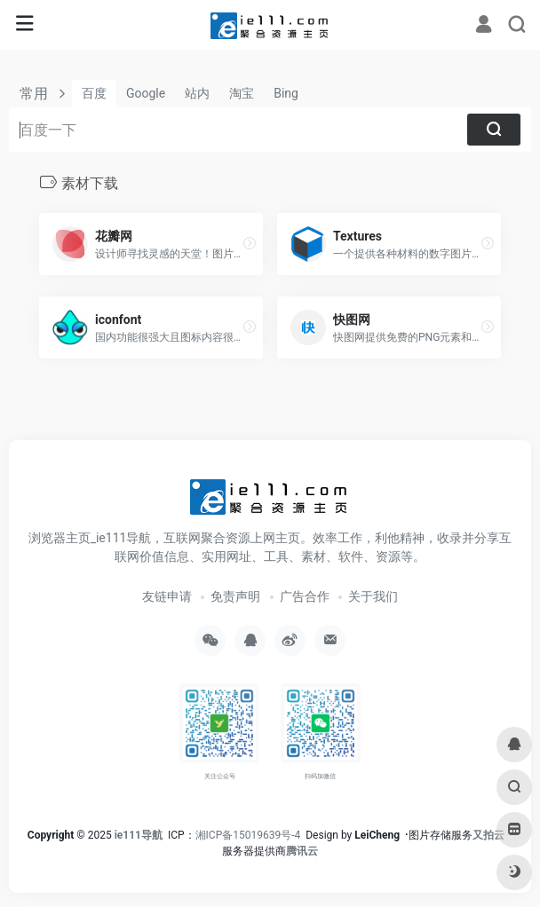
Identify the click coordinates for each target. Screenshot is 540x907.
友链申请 (167, 596)
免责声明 (235, 596)
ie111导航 (139, 835)
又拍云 (488, 835)
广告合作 (305, 596)
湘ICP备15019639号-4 (248, 835)
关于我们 (373, 596)
